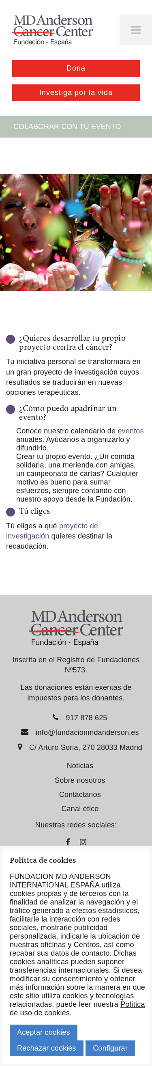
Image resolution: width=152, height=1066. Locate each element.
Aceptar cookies (43, 1032)
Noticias (80, 766)
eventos (130, 431)
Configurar (110, 1048)
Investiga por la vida (76, 92)
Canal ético (79, 809)
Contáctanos (80, 794)
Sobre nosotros (80, 780)
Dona (76, 68)
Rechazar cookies (46, 1048)
